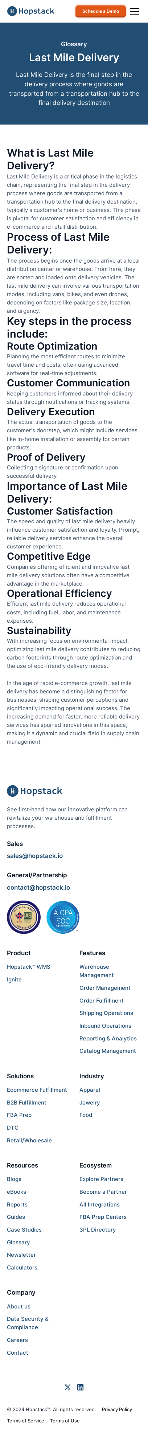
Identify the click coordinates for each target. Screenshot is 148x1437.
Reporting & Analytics (108, 1038)
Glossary (18, 1242)
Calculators (22, 1267)
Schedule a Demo (100, 11)
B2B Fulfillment (26, 1102)
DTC (12, 1127)
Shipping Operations (106, 1012)
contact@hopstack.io (38, 887)
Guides (16, 1216)
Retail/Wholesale (29, 1140)
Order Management (105, 987)
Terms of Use (65, 1421)
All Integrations (99, 1204)
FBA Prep (19, 1114)
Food (85, 1114)
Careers (17, 1339)
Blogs (14, 1179)
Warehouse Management (96, 971)
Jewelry (89, 1102)
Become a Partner (103, 1191)
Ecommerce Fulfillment (37, 1089)
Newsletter (21, 1254)
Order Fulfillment (101, 1000)
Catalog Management (107, 1050)
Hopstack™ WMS (28, 966)
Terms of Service (25, 1421)
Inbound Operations (105, 1025)
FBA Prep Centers (103, 1216)
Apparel (89, 1089)
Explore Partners (101, 1179)
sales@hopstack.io (35, 855)
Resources (22, 1165)
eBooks (16, 1191)
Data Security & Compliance (28, 1323)
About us (18, 1306)
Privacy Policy (117, 1409)
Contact (17, 1352)
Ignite (14, 979)
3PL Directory (97, 1229)
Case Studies (24, 1229)
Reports (17, 1204)
